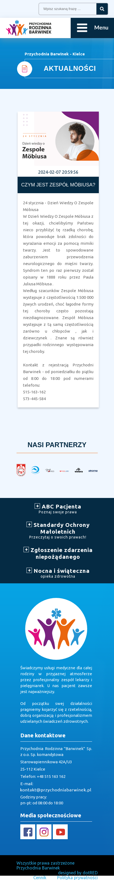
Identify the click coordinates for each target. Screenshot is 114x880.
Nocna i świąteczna (58, 572)
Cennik (39, 877)
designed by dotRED (78, 872)
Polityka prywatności (77, 877)
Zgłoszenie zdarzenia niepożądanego (58, 553)
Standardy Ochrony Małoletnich (58, 530)
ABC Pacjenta (58, 508)
